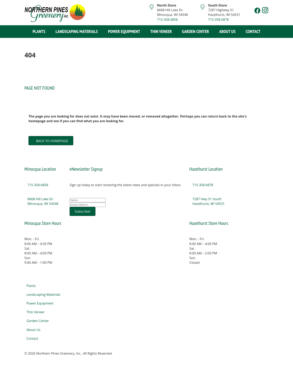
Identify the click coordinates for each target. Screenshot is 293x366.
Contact (253, 31)
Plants (39, 31)
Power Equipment (124, 31)
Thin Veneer (161, 31)
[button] (257, 10)
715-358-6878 (218, 19)
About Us (227, 31)
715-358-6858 (167, 19)
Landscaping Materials (77, 31)
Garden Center (195, 31)
